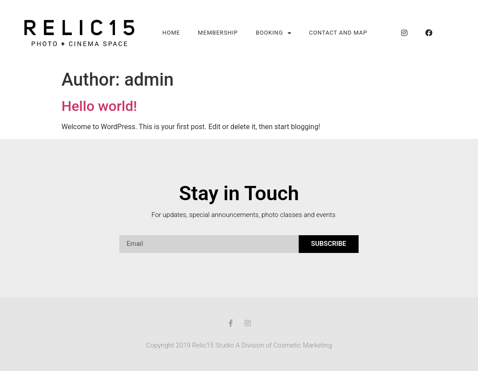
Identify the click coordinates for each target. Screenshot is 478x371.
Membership (218, 32)
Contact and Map (338, 32)
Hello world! (99, 106)
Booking (273, 33)
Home (171, 32)
